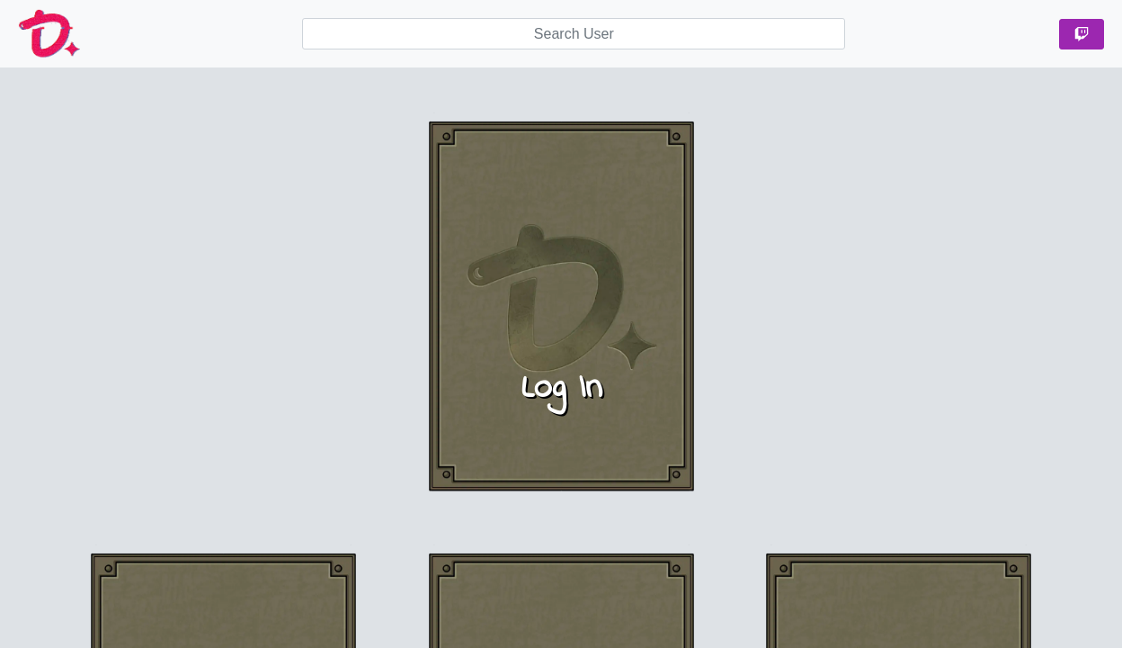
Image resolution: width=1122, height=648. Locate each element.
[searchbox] (573, 34)
